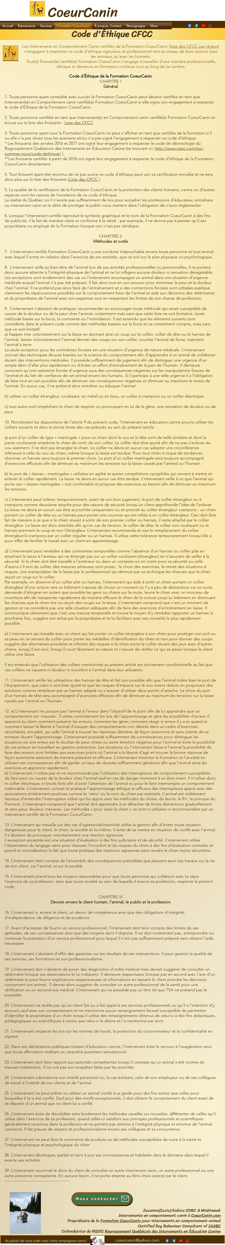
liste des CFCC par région (194, 46)
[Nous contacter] (101, 1198)
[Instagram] (210, 25)
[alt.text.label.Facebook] (196, 25)
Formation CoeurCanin (120, 1220)
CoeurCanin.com (206, 1215)
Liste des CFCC (79, 122)
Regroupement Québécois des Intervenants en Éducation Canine (163, 1231)
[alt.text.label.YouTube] (203, 25)
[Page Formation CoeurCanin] (189, 25)
